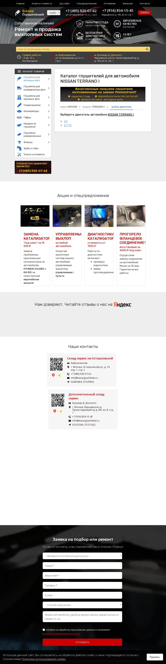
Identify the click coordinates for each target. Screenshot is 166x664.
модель (94, 107)
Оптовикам (109, 3)
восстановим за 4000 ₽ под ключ (131, 242)
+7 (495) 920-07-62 (80, 10)
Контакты (145, 3)
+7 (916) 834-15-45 (117, 10)
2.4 (65, 121)
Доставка (64, 3)
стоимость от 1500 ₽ (99, 240)
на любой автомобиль (67, 240)
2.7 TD (67, 125)
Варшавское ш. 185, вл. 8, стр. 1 (117, 14)
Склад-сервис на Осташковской (46, 361)
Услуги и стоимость (42, 3)
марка (68, 107)
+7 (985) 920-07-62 (33, 171)
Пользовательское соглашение (83, 646)
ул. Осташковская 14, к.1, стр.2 (80, 14)
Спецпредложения (87, 3)
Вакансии (128, 3)
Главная (20, 3)
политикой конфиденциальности (61, 597)
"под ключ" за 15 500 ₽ (35, 240)
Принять (155, 657)
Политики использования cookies (44, 659)
